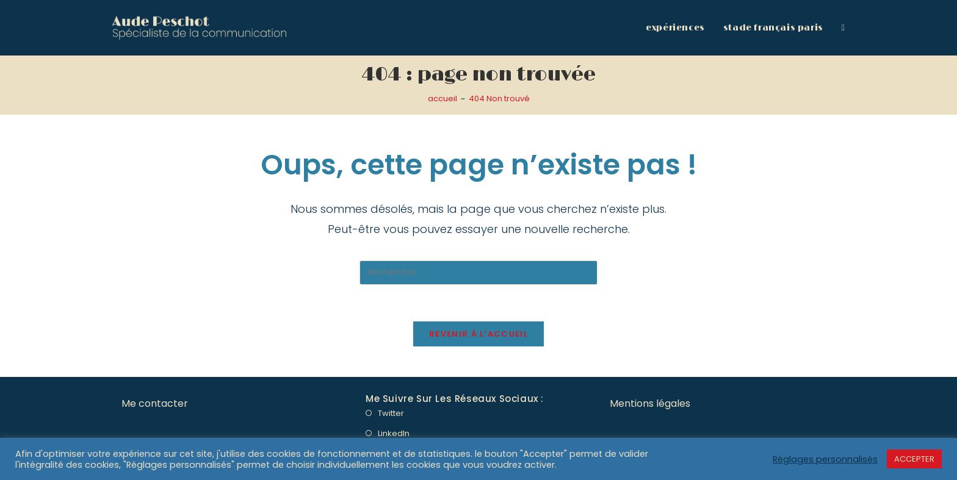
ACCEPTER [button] (914, 459)
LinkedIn (394, 433)
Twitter (391, 413)
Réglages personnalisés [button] (825, 459)
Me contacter (154, 403)
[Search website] (843, 28)
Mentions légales (650, 403)
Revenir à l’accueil (478, 334)
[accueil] (442, 98)
